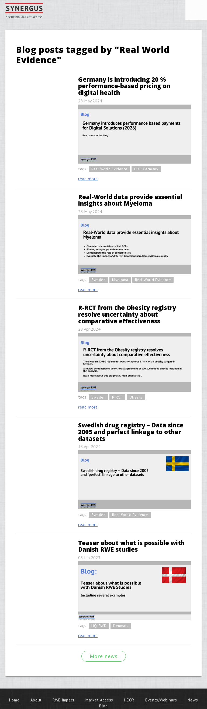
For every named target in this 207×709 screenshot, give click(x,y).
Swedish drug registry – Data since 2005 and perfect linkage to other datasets (131, 431)
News (193, 700)
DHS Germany (146, 169)
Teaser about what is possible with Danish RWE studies (131, 546)
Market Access (99, 700)
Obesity (136, 397)
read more (88, 178)
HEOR (129, 700)
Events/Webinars (161, 700)
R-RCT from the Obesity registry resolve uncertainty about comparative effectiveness (127, 314)
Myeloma (120, 279)
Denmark (121, 625)
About (36, 700)
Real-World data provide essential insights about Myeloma (130, 200)
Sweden (98, 279)
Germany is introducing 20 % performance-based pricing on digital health (124, 85)
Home (14, 700)
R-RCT (117, 397)
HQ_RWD (98, 625)
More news (104, 656)
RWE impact (64, 700)
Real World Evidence (109, 169)
